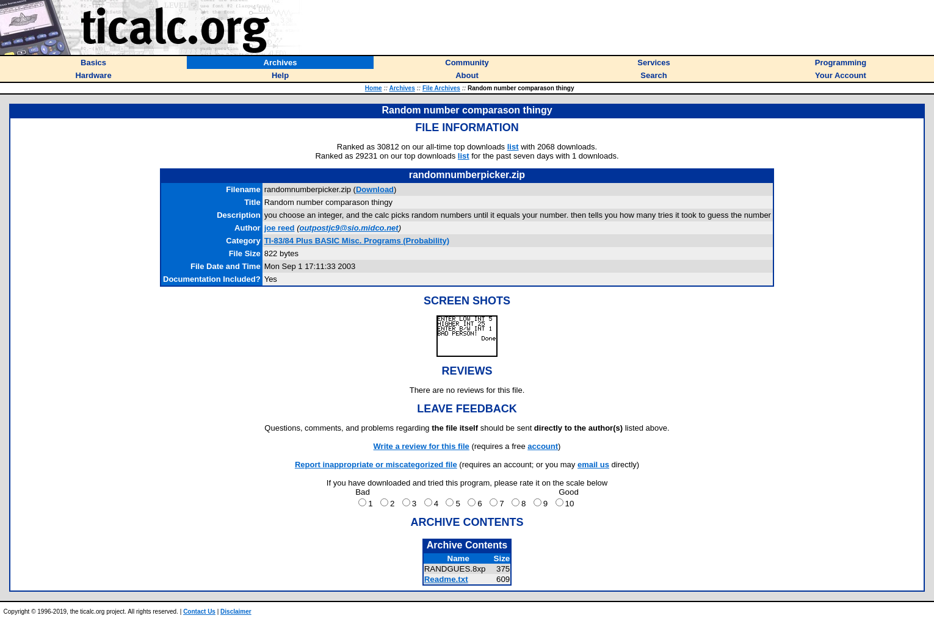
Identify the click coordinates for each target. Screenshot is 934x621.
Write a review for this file (421, 446)
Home (373, 88)
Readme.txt (446, 579)
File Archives (441, 88)
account (542, 446)
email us (593, 464)
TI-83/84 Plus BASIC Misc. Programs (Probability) (356, 240)
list (513, 146)
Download (375, 189)
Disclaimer (236, 611)
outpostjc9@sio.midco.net (348, 227)
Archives (402, 88)
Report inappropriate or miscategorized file (376, 464)
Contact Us (199, 611)
